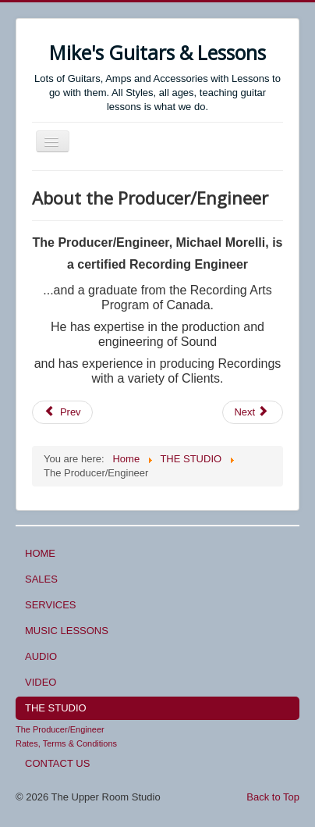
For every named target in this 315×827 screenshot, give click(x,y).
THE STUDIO (56, 708)
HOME (40, 553)
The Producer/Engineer (60, 729)
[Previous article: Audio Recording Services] (62, 412)
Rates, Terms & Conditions (66, 743)
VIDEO (40, 682)
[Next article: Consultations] (252, 412)
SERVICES (50, 605)
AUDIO (41, 656)
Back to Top (272, 797)
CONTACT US (57, 763)
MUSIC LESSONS (66, 630)
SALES (41, 579)
